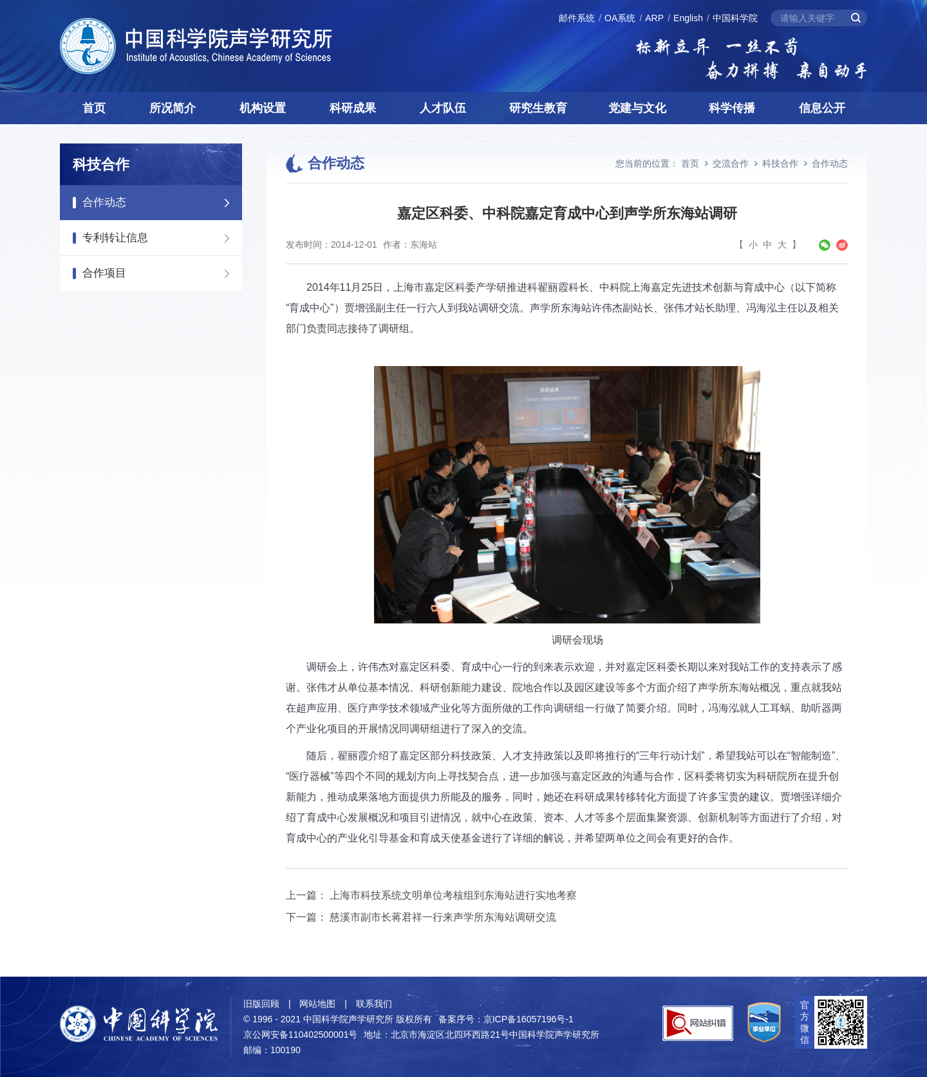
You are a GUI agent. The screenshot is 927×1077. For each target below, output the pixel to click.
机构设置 (262, 108)
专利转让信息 (115, 238)
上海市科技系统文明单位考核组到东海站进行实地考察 (453, 895)
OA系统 (619, 18)
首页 (94, 108)
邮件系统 (577, 18)
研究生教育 (538, 108)
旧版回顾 (261, 1004)
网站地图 (317, 1004)
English (688, 18)
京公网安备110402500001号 (300, 1034)
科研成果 (353, 108)
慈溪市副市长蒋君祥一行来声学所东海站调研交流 (443, 917)
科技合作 (780, 163)
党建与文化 (637, 108)
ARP (654, 18)
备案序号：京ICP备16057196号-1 (506, 1019)
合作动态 (104, 202)
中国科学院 (735, 18)
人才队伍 (443, 108)
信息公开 (822, 108)
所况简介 (172, 108)
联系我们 (374, 1004)
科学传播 (732, 108)
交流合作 (731, 163)
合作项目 (104, 273)
